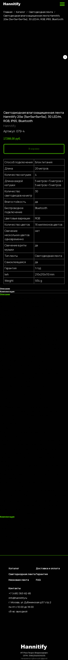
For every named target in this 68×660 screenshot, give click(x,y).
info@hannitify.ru (18, 598)
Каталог (20, 12)
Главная (7, 12)
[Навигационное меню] (62, 4)
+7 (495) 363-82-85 (20, 593)
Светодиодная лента (41, 12)
